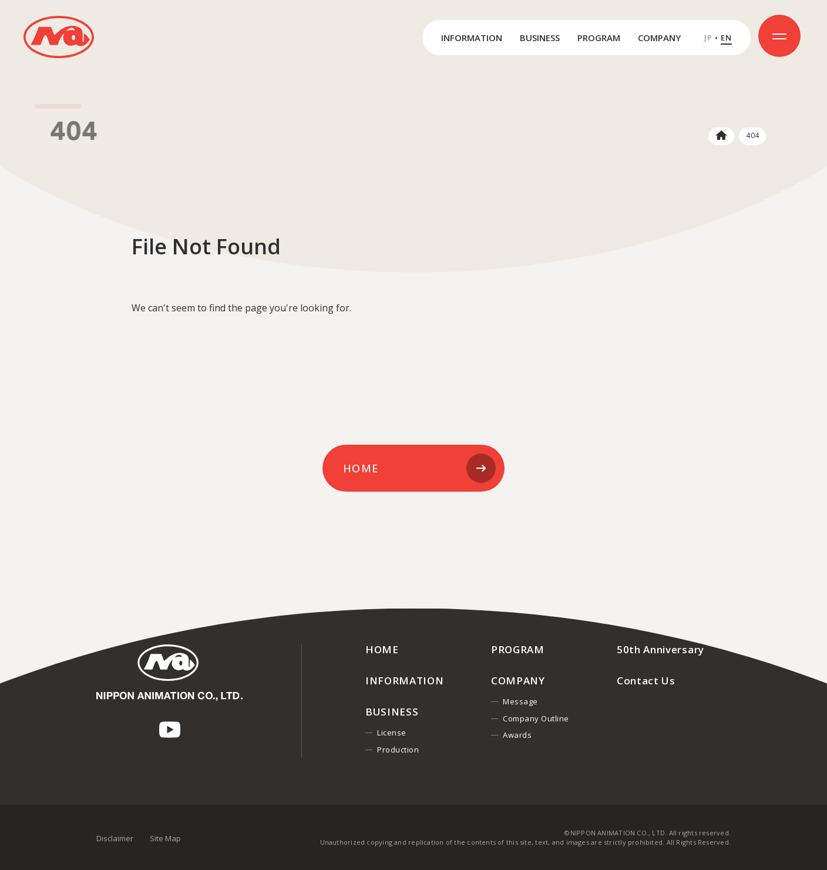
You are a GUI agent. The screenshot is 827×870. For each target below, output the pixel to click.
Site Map (165, 838)
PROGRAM (598, 37)
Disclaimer (114, 838)
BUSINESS (540, 37)
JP (708, 38)
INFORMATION (471, 37)
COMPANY (659, 37)
